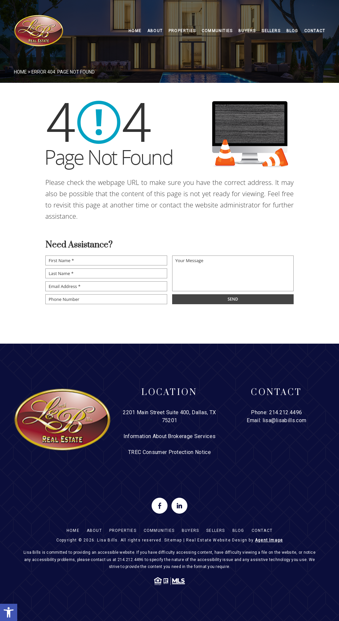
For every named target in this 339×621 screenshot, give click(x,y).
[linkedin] (179, 506)
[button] (8, 612)
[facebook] (160, 506)
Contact (314, 31)
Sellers (271, 31)
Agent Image (269, 540)
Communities (217, 31)
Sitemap (173, 540)
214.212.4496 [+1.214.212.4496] (285, 412)
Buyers (247, 31)
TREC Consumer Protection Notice (169, 452)
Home (134, 31)
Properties (182, 31)
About (155, 31)
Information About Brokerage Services (169, 436)
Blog (292, 31)
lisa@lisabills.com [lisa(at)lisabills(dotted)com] (285, 420)
